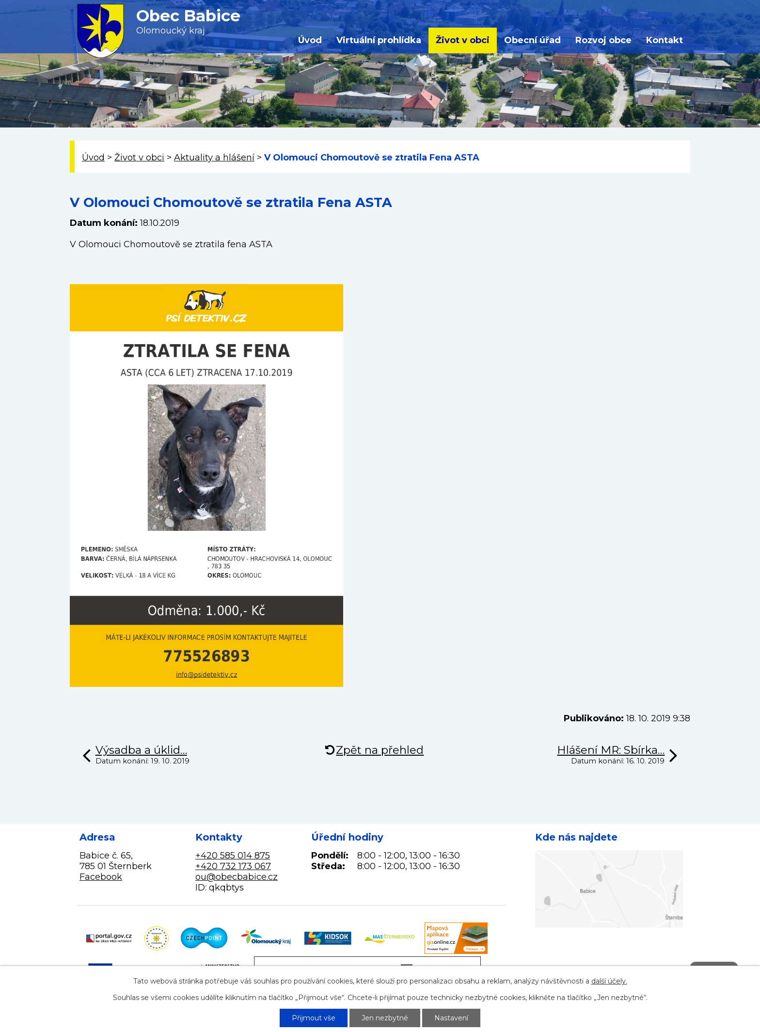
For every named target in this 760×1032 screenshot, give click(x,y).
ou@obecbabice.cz (236, 877)
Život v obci (463, 40)
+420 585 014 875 (232, 855)
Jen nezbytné (385, 1018)
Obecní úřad (532, 40)
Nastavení (451, 1018)
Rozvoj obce (603, 40)
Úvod (310, 40)
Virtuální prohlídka (378, 40)
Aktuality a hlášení (214, 157)
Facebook (100, 877)
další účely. (609, 981)
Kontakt (664, 40)
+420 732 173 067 (233, 866)
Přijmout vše (313, 1018)
